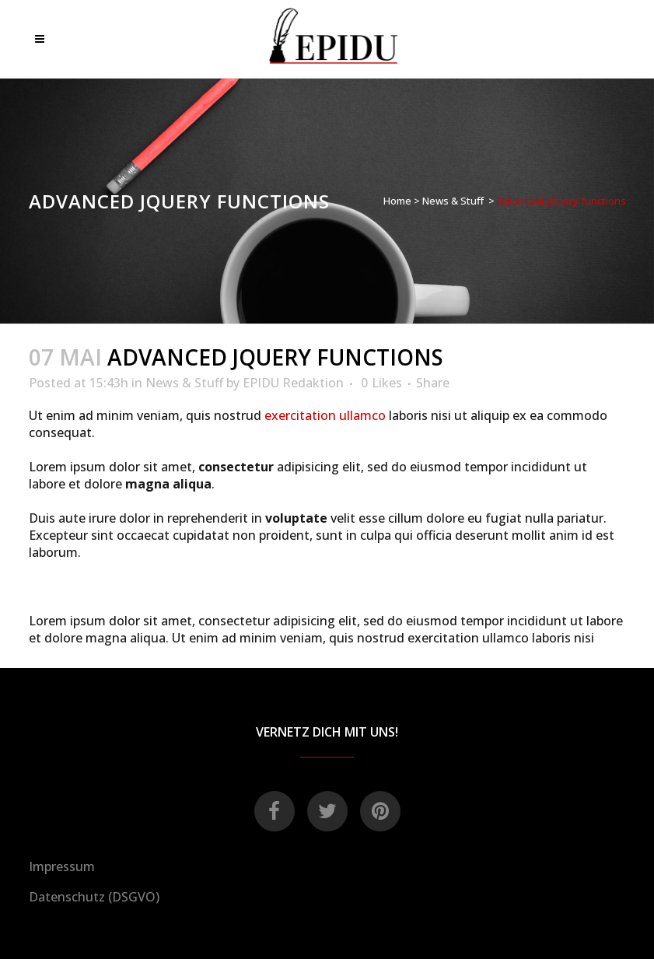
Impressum (62, 866)
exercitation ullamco (325, 415)
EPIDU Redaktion (293, 382)
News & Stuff (453, 201)
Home (397, 201)
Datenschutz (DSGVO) (94, 896)
